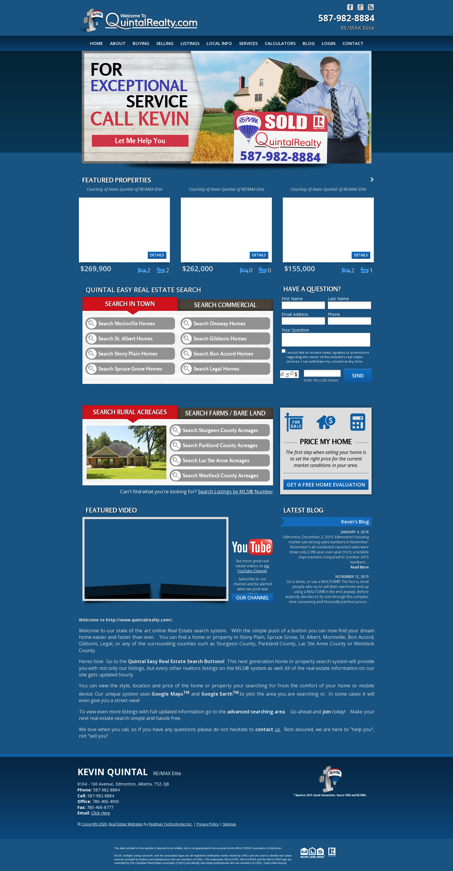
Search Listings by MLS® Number (235, 491)
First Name (292, 298)
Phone (334, 314)
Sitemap (229, 824)
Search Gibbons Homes (220, 338)
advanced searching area (256, 711)
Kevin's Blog (355, 521)
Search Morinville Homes (126, 323)
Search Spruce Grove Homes (130, 369)
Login (328, 43)
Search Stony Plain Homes (128, 353)
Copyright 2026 (94, 824)
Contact (352, 43)
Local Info (219, 43)
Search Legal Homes (216, 369)
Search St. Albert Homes (125, 338)
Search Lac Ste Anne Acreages (216, 460)
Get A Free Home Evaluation (326, 484)
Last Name (338, 298)
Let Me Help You (140, 140)
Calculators (280, 43)
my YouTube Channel (253, 568)
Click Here (100, 813)
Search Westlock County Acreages (221, 475)
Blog (309, 43)
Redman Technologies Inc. (171, 824)
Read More (360, 567)
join (326, 711)
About (118, 43)
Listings (190, 43)
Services (248, 43)
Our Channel (252, 597)
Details (157, 255)
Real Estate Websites (126, 824)
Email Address (295, 314)
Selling (164, 43)
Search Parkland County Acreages (220, 445)
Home (96, 43)
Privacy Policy (208, 824)
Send (358, 375)
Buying (141, 43)
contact (265, 729)
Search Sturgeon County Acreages (220, 430)
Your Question (295, 330)
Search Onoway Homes (220, 323)
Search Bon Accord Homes (223, 353)
